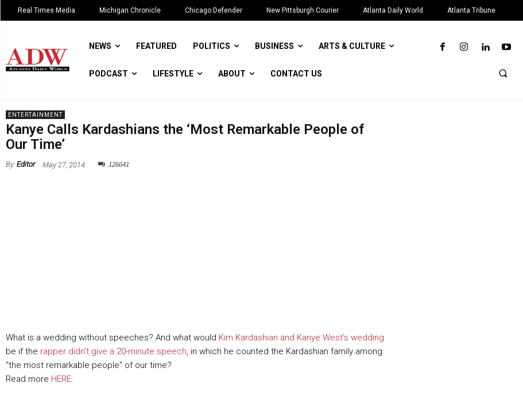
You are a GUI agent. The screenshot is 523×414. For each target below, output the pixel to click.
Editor (26, 164)
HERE (60, 379)
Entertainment (35, 114)
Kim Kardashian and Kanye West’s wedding (301, 337)
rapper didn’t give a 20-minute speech (113, 351)
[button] (503, 73)
